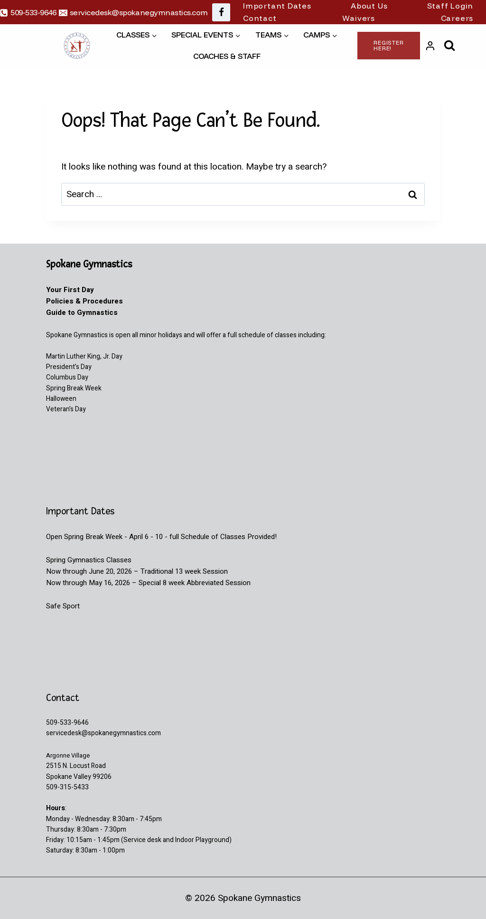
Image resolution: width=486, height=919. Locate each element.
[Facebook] (221, 12)
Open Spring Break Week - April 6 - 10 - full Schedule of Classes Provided (160, 536)
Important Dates (277, 5)
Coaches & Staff (227, 56)
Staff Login (450, 5)
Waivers (358, 18)
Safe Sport (63, 606)
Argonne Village (69, 755)
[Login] (430, 46)
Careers (457, 18)
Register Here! (389, 45)
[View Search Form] (449, 46)
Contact (260, 18)
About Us (369, 5)
